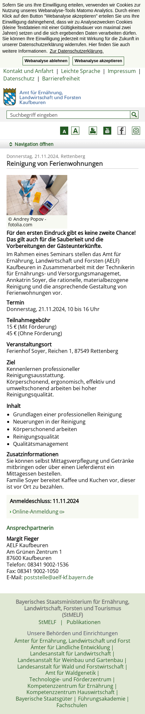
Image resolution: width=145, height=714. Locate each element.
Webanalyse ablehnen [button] (45, 61)
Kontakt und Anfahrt (28, 71)
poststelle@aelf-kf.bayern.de (58, 577)
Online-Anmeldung (38, 511)
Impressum (122, 71)
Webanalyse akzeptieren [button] (98, 61)
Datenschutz (19, 78)
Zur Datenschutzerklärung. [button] (77, 51)
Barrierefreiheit (61, 78)
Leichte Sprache (80, 71)
